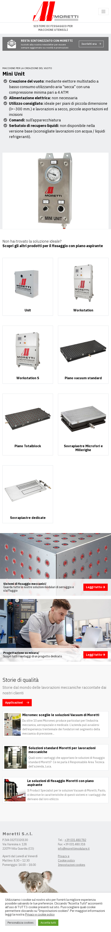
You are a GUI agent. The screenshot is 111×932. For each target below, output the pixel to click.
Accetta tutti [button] (48, 922)
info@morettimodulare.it (74, 848)
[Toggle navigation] (103, 11)
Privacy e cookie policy (40, 914)
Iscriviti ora (91, 43)
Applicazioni (17, 702)
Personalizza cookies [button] (21, 922)
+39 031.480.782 (75, 840)
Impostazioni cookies (71, 865)
